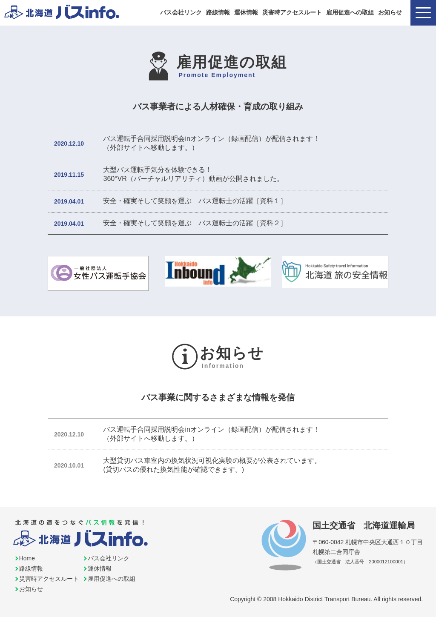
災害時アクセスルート (292, 12)
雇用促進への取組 (350, 12)
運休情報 (246, 12)
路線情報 (218, 12)
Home (27, 558)
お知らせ (390, 12)
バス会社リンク (181, 12)
